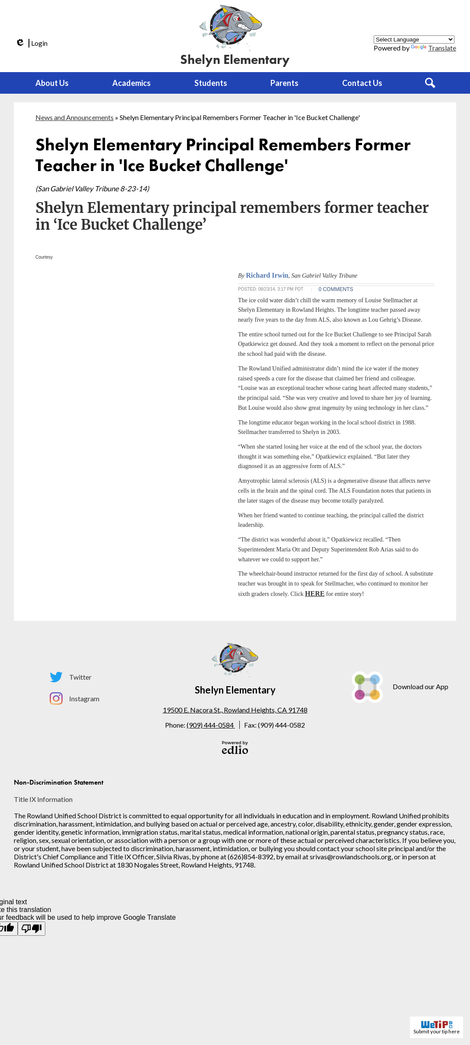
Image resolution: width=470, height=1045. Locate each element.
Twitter (71, 677)
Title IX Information (43, 799)
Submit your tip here (436, 1027)
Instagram (74, 698)
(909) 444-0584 (211, 725)
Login (31, 43)
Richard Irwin (267, 275)
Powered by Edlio (235, 747)
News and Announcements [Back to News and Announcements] (74, 117)
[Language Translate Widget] (414, 39)
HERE (314, 593)
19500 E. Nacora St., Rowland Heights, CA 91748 (235, 710)
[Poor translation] (31, 929)
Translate (433, 48)
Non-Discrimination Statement (58, 782)
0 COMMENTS (335, 289)
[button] (52, 83)
